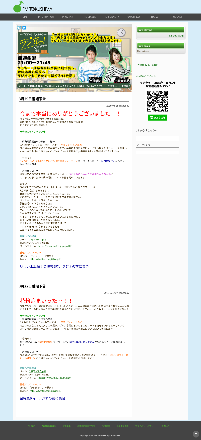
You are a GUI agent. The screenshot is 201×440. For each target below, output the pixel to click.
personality (111, 16)
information (46, 16)
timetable (89, 16)
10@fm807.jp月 (37, 239)
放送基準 (67, 425)
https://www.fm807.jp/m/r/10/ (54, 246)
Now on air (144, 46)
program (67, 16)
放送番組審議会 (49, 425)
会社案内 (31, 425)
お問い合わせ (168, 425)
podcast (177, 16)
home (24, 16)
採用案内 (106, 425)
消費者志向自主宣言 (86, 425)
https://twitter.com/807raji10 (45, 259)
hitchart (155, 16)
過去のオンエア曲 (176, 35)
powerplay (133, 16)
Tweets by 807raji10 (146, 64)
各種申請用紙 (123, 425)
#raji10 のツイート (146, 76)
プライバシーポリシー (145, 425)
